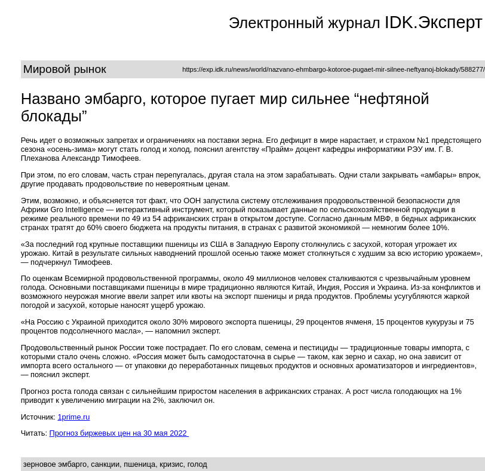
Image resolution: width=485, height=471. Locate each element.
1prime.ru (73, 416)
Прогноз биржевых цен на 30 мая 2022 (119, 433)
